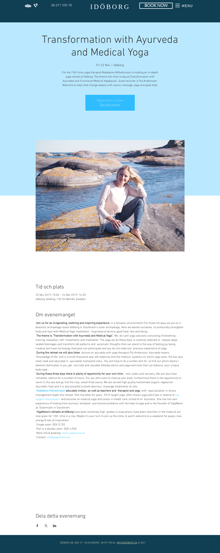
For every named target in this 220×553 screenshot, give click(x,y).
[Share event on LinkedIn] (54, 525)
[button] (28, 6)
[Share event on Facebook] (37, 525)
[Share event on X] (46, 525)
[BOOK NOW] (156, 6)
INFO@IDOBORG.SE (127, 542)
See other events (110, 105)
